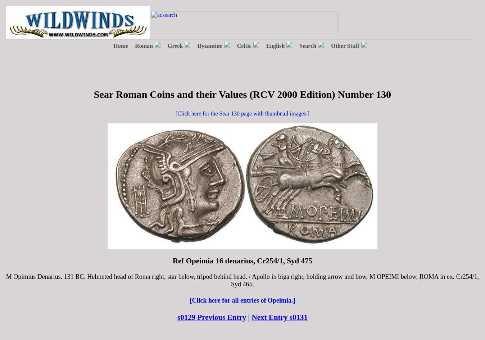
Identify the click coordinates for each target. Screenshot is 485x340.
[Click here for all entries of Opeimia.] (242, 300)
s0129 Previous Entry (211, 317)
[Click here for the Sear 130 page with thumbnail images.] (242, 113)
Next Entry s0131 (280, 317)
